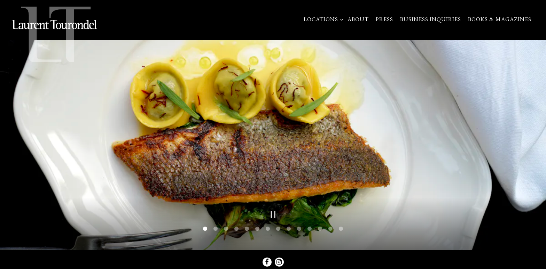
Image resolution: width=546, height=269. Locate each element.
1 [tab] (205, 227)
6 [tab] (257, 227)
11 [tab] (309, 227)
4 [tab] (236, 227)
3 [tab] (226, 227)
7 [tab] (267, 227)
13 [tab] (330, 227)
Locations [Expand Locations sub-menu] (322, 19)
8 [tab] (278, 227)
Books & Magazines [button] (499, 19)
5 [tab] (246, 227)
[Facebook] (267, 260)
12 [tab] (320, 227)
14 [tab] (340, 227)
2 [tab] (215, 227)
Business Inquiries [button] (430, 19)
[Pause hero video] (273, 212)
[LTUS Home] (54, 34)
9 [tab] (288, 227)
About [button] (358, 19)
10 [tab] (299, 227)
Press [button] (384, 19)
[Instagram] (279, 260)
